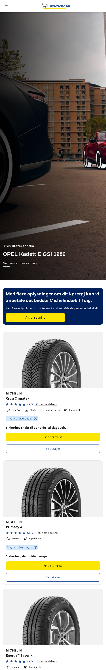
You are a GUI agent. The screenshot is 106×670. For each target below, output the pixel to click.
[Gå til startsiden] (56, 6)
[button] (31, 404)
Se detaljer (53, 449)
